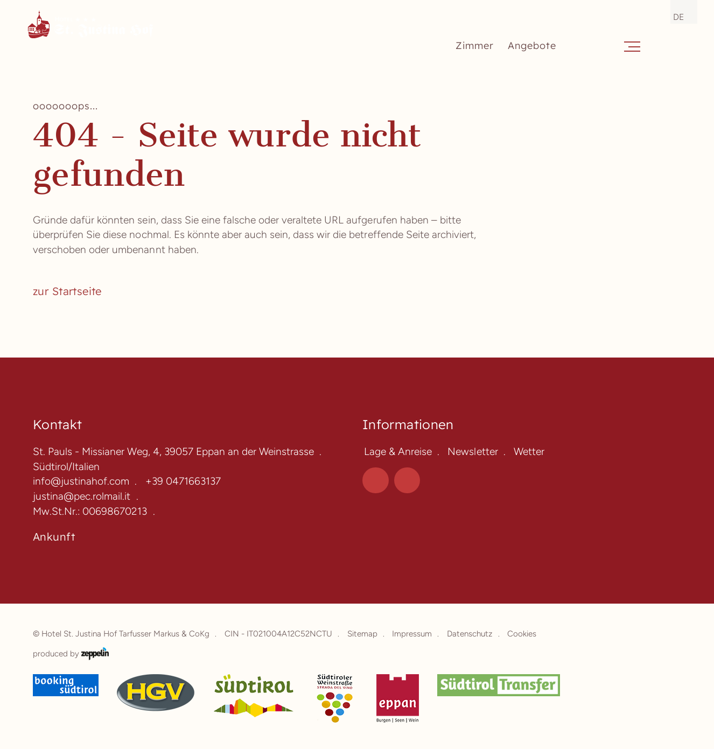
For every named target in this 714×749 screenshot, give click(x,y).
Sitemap (362, 634)
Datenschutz (470, 634)
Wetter (529, 451)
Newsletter (472, 451)
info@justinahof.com (81, 481)
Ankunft (54, 537)
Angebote (532, 45)
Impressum (412, 634)
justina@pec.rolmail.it (81, 496)
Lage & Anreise (398, 451)
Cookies (521, 634)
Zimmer (475, 45)
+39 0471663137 (183, 481)
